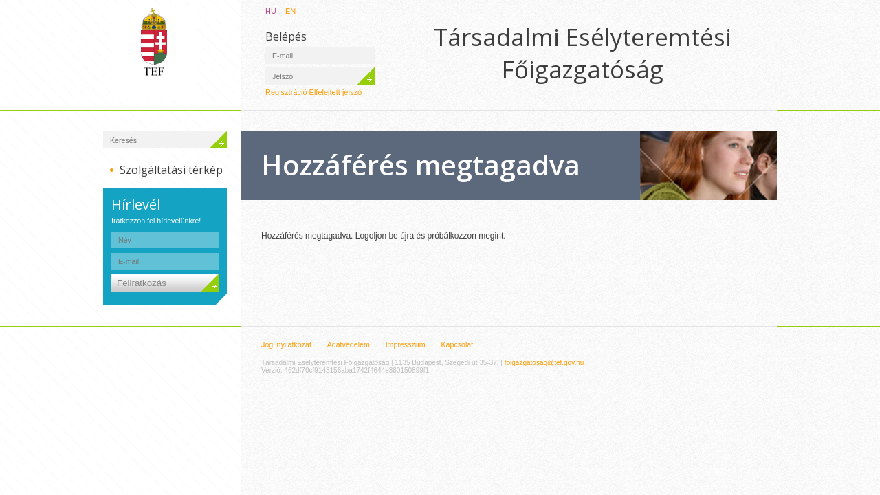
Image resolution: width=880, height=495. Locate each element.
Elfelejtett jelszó (335, 92)
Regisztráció (286, 92)
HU (270, 11)
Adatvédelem (348, 344)
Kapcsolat (457, 344)
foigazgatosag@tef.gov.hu (544, 362)
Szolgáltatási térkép (171, 169)
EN (290, 11)
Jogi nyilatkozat (286, 344)
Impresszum (406, 344)
